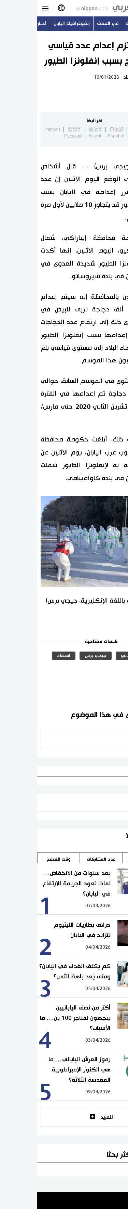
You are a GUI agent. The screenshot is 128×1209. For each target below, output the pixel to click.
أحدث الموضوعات (106, 23)
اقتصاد (92, 77)
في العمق (70, 23)
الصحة (110, 667)
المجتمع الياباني (100, 655)
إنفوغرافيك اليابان (34, 23)
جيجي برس (58, 655)
